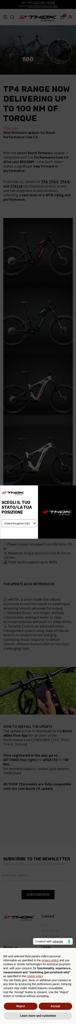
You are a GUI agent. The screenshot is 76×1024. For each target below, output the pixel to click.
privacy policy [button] (50, 960)
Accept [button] (55, 1006)
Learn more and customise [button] (38, 1015)
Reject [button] (20, 1006)
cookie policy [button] (35, 976)
